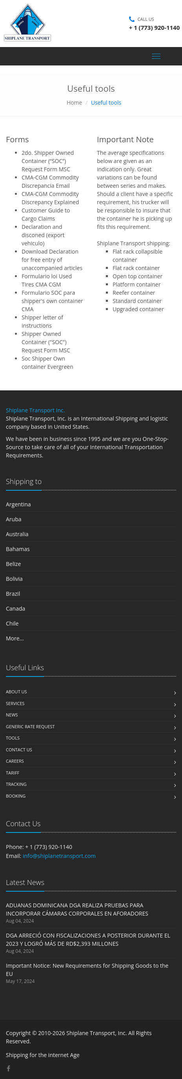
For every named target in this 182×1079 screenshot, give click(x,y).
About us (16, 692)
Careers (15, 761)
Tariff (12, 773)
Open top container (137, 276)
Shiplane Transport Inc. (35, 410)
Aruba (14, 519)
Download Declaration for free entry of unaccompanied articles (52, 260)
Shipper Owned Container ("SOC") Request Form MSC (46, 342)
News (12, 715)
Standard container (137, 301)
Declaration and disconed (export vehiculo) (43, 235)
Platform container (136, 284)
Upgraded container (138, 309)
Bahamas (18, 549)
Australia (17, 534)
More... (15, 638)
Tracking (16, 784)
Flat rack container (136, 268)
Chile (12, 623)
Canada (15, 608)
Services (15, 703)
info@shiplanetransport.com (59, 856)
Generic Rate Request (30, 726)
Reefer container (134, 292)
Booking (15, 796)
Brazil (13, 593)
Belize (13, 564)
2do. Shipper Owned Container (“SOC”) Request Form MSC (48, 161)
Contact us (19, 750)
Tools (13, 738)
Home (74, 102)
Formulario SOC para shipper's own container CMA (52, 301)
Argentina (18, 504)
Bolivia (14, 578)
